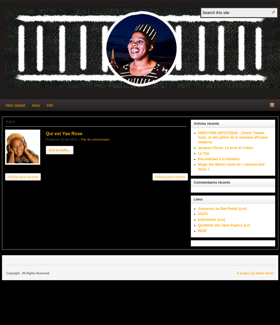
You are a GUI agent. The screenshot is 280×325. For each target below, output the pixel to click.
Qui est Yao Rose (64, 133)
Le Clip (203, 153)
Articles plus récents (170, 177)
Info (50, 105)
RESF (202, 231)
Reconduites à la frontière (218, 159)
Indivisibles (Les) (211, 220)
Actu (36, 105)
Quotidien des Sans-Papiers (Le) (224, 225)
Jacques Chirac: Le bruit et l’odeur (226, 148)
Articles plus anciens (23, 177)
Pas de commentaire (95, 139)
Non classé (15, 105)
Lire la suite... (60, 150)
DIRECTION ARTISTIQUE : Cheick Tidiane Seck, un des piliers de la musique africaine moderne (233, 137)
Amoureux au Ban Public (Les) (222, 209)
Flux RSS (272, 105)
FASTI (203, 214)
